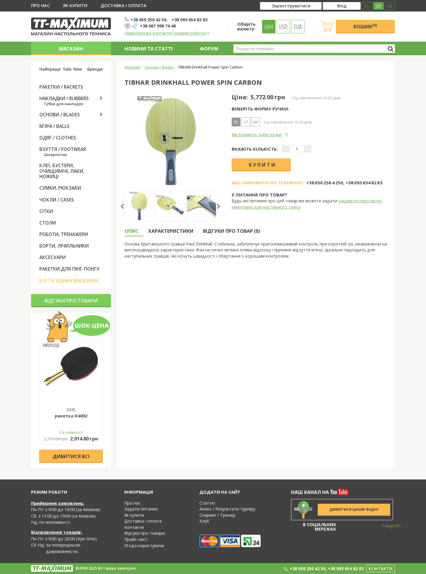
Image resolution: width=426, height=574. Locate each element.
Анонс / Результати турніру (227, 509)
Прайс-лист (136, 539)
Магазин (71, 48)
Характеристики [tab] (170, 231)
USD (283, 26)
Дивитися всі (71, 456)
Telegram (387, 526)
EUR (298, 26)
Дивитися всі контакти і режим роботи (167, 33)
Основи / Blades (159, 67)
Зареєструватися (291, 6)
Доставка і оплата (123, 5)
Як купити (75, 5)
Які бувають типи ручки (260, 134)
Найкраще (50, 69)
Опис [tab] (132, 231)
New (77, 69)
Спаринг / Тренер (217, 515)
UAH (268, 26)
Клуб (204, 521)
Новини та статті (149, 48)
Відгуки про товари (71, 300)
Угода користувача (144, 545)
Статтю (207, 503)
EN (390, 6)
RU (366, 6)
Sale (67, 69)
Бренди (95, 69)
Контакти (134, 527)
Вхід (341, 6)
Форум (209, 48)
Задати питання (141, 509)
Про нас (40, 5)
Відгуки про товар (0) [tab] (231, 231)
